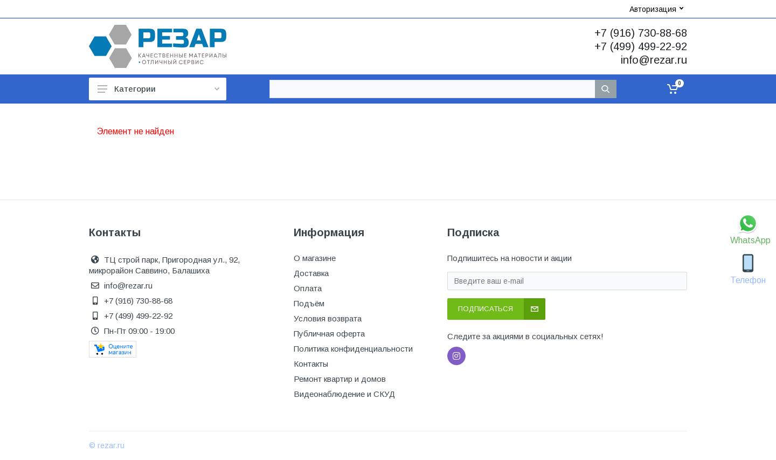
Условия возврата (328, 318)
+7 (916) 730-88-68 (640, 33)
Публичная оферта (329, 333)
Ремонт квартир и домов (340, 378)
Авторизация (656, 9)
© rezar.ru (106, 445)
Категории (158, 88)
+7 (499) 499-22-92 (640, 46)
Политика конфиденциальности (353, 348)
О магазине (315, 258)
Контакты (311, 363)
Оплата (308, 288)
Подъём (309, 303)
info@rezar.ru (654, 60)
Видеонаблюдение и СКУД (344, 394)
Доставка (311, 273)
